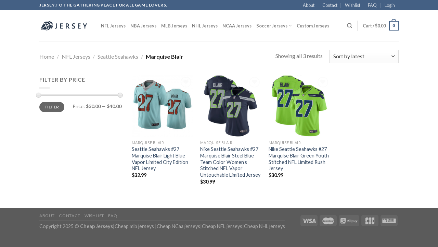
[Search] (349, 25)
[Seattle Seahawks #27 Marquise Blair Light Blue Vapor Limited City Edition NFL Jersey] (162, 106)
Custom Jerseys (313, 25)
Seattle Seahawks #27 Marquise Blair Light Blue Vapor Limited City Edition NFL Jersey (160, 158)
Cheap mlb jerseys (134, 226)
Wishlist (352, 5)
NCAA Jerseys (237, 25)
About (308, 5)
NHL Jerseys (205, 25)
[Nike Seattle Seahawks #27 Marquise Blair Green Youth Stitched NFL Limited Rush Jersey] (299, 106)
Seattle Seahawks (118, 56)
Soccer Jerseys (274, 25)
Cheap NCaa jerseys (178, 226)
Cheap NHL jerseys (264, 226)
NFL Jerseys (113, 25)
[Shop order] (364, 56)
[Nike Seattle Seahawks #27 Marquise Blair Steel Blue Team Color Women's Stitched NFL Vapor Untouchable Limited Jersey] (231, 106)
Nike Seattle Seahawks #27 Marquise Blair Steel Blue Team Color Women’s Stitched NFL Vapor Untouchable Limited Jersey (230, 162)
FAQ (372, 5)
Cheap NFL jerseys (222, 226)
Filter (51, 106)
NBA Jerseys (143, 25)
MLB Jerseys (174, 25)
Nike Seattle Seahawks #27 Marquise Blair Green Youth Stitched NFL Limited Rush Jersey (299, 158)
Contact (329, 5)
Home (46, 56)
